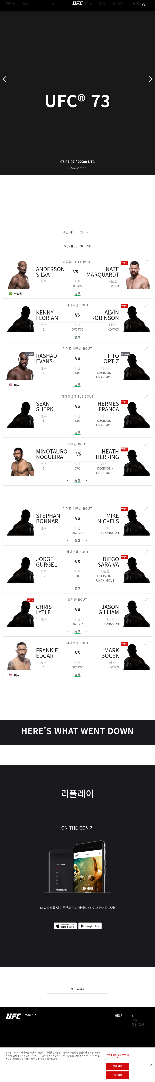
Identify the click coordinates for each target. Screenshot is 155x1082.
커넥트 (95, 13)
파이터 (37, 13)
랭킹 (22, 13)
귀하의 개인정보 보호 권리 (117, 1056)
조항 (134, 1020)
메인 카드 (69, 232)
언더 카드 (86, 232)
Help (119, 1015)
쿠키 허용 (117, 1075)
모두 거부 (117, 1066)
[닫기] (151, 1064)
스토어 (135, 13)
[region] (77, 1064)
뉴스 (50, 13)
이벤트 (10, 13)
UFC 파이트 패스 (115, 13)
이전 (6, 79)
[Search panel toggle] (144, 13)
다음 (149, 79)
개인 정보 (138, 1024)
